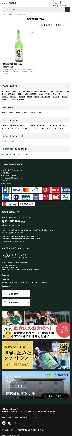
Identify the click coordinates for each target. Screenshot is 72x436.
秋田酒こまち (45, 96)
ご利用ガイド (6, 279)
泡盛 (39, 112)
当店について (6, 275)
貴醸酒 (4, 99)
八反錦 (48, 94)
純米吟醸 (22, 91)
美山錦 (41, 94)
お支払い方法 (24, 282)
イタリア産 (5, 128)
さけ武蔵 (13, 96)
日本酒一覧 (13, 86)
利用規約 (41, 430)
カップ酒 (56, 96)
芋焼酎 (4, 112)
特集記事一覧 (6, 286)
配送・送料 (13, 282)
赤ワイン (5, 125)
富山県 (10, 14)
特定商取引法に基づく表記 (27, 430)
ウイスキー (26, 154)
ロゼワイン (14, 125)
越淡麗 (36, 96)
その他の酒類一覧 (20, 149)
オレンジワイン (51, 125)
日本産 (61, 128)
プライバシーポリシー (9, 430)
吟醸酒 (29, 91)
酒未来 (61, 94)
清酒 (67, 91)
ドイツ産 (42, 128)
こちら (10, 232)
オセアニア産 (51, 128)
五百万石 (33, 94)
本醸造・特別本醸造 (57, 91)
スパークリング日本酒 (16, 99)
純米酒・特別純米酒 (41, 91)
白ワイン (23, 125)
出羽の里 (22, 96)
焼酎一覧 (11, 107)
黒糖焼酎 (33, 112)
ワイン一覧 (13, 120)
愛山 (54, 94)
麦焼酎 (11, 112)
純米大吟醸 (5, 91)
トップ (4, 14)
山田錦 (20, 94)
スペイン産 (15, 128)
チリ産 (34, 128)
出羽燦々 (5, 96)
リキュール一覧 (18, 136)
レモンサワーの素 (8, 141)
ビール (12, 154)
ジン (18, 154)
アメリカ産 (25, 128)
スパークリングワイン (36, 125)
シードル (5, 154)
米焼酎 (18, 112)
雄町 (26, 94)
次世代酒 (65, 96)
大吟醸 (14, 91)
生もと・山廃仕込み (8, 94)
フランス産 (63, 125)
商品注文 (4, 282)
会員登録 (44, 282)
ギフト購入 (35, 282)
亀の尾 (29, 96)
